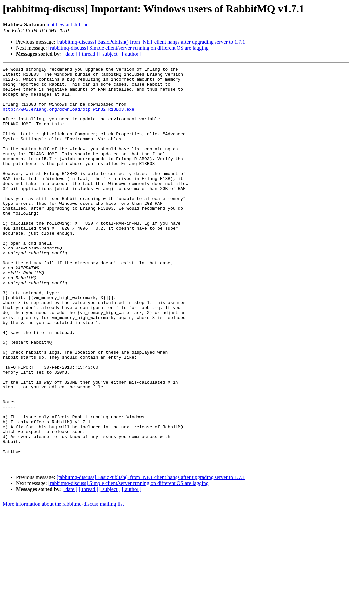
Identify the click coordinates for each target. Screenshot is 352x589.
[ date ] (69, 54)
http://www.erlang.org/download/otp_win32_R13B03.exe (68, 118)
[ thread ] (88, 54)
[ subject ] (110, 54)
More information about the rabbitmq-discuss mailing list (63, 583)
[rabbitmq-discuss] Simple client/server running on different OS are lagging (128, 48)
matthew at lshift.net (68, 24)
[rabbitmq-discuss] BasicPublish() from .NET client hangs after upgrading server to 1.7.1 (151, 42)
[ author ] (132, 54)
